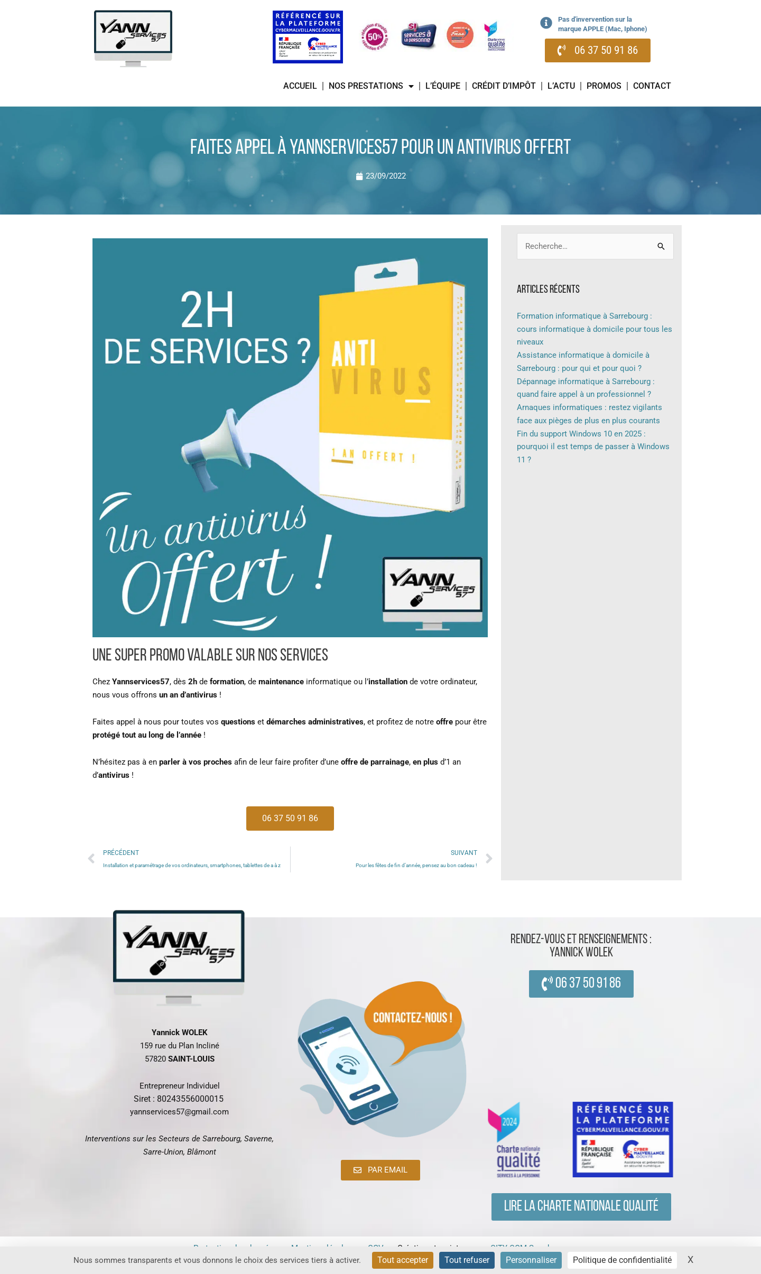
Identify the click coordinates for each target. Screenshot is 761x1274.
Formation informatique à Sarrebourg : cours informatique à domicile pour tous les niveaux (594, 329)
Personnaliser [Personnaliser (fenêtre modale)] (531, 1260)
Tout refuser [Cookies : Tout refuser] (466, 1260)
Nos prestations (371, 86)
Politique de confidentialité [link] (622, 1260)
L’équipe (442, 86)
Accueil (300, 86)
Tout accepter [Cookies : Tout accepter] (402, 1260)
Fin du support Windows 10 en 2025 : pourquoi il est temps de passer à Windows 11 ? (593, 447)
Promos (604, 86)
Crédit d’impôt (504, 86)
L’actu (561, 86)
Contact (652, 86)
